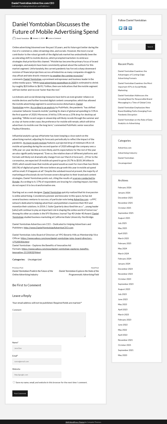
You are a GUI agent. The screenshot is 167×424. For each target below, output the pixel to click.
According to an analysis (42, 107)
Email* (15, 355)
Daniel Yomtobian (22, 38)
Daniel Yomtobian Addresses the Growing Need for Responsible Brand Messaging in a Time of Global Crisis (135, 99)
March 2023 (123, 314)
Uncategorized (34, 259)
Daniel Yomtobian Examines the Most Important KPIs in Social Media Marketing (135, 86)
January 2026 (124, 192)
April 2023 (122, 309)
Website (16, 369)
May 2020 (122, 355)
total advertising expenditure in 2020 (57, 82)
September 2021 (125, 350)
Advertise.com (81, 199)
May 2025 (122, 228)
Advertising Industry (127, 153)
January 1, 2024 (39, 38)
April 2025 (122, 233)
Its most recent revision (35, 142)
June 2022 (123, 324)
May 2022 (122, 330)
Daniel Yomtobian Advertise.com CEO (33, 3)
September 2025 (125, 213)
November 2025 (125, 203)
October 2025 (124, 208)
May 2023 (122, 304)
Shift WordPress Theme (75, 422)
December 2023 (125, 269)
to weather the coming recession (66, 75)
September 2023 (125, 284)
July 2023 (122, 294)
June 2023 (123, 299)
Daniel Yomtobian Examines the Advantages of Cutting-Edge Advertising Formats (132, 74)
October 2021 (124, 345)
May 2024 (122, 248)
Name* (15, 342)
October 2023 (124, 279)
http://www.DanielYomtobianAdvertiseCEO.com (48, 227)
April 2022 (122, 335)
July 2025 (122, 223)
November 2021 (125, 340)
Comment (16, 309)
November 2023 (125, 274)
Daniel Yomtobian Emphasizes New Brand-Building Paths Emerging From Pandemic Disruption (135, 111)
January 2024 (124, 263)
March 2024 (123, 253)
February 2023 (124, 319)
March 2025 (123, 238)
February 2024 (124, 258)
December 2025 (125, 197)
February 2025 (124, 243)
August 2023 (124, 289)
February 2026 (124, 187)
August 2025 (124, 218)
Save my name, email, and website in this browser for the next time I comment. (51, 382)
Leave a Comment (54, 38)
